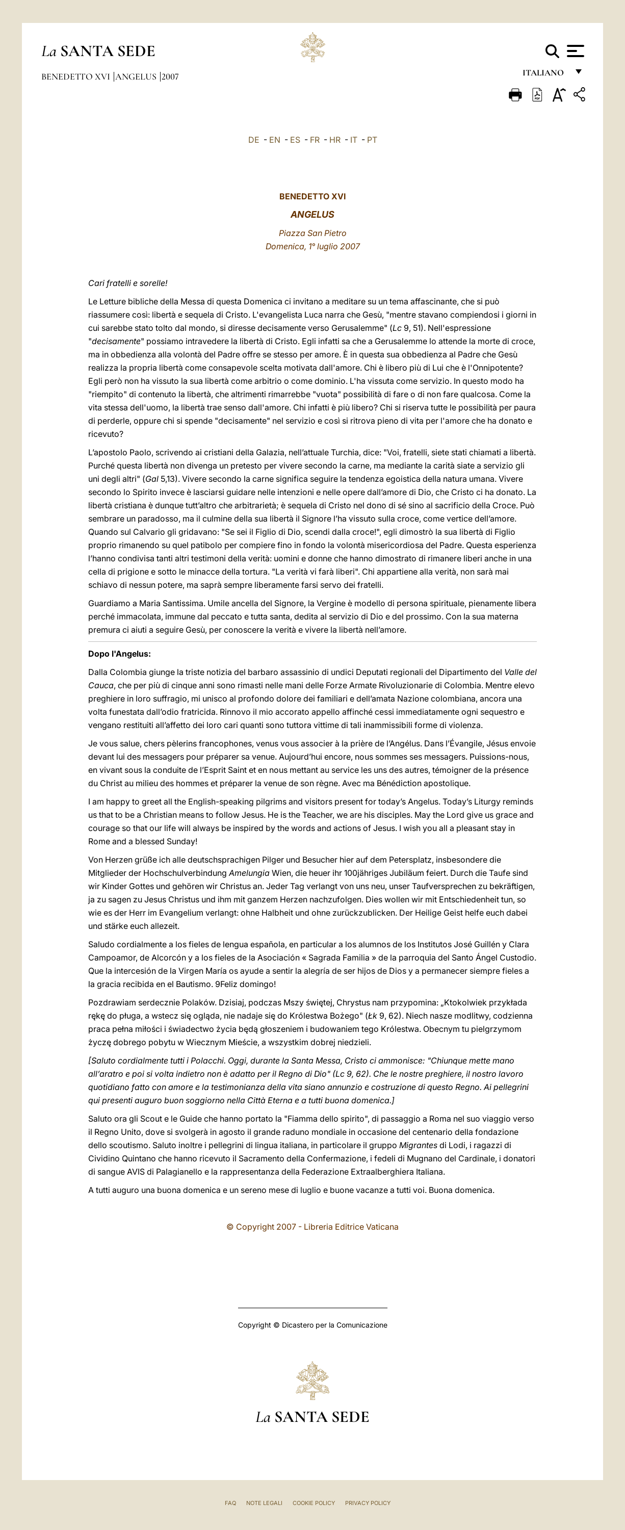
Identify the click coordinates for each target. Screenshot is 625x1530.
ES (295, 140)
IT (353, 140)
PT (372, 140)
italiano (545, 75)
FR (315, 140)
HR (335, 140)
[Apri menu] (574, 51)
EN (274, 140)
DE (253, 140)
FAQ (230, 1503)
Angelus (137, 76)
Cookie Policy (314, 1503)
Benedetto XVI (76, 76)
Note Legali (264, 1503)
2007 (170, 76)
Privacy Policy (367, 1503)
